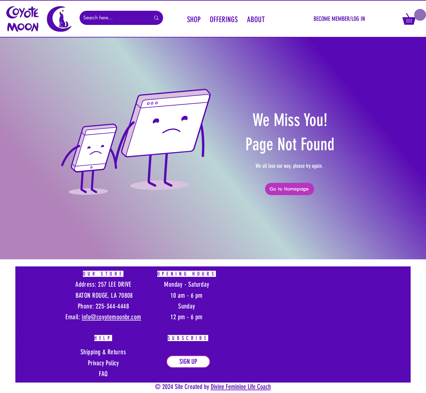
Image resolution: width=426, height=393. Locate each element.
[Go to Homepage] (289, 189)
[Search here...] (112, 18)
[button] (193, 18)
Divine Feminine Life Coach (241, 387)
